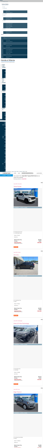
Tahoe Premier (18, 186)
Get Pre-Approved (9, 50)
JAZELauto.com (35, 411)
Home (4, 37)
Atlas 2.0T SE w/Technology (18, 235)
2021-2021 (16, 171)
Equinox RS (32, 283)
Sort (19, 173)
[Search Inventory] (14, 420)
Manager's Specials (9, 45)
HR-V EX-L (31, 186)
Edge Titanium (33, 234)
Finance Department (9, 23)
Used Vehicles (5, 8)
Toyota (20, 171)
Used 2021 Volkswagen (18, 231)
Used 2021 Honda (32, 183)
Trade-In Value (8, 27)
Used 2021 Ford (32, 231)
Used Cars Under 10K (9, 12)
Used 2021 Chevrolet (18, 183)
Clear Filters (39, 173)
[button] (14, 34)
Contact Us (7, 33)
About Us (3, 109)
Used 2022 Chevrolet (33, 280)
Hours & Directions (9, 31)
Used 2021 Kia (16, 280)
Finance (4, 48)
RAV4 (24, 171)
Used (13, 171)
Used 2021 (24, 179)
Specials (5, 44)
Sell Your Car (3, 80)
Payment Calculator (9, 26)
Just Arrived (8, 19)
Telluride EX (17, 283)
